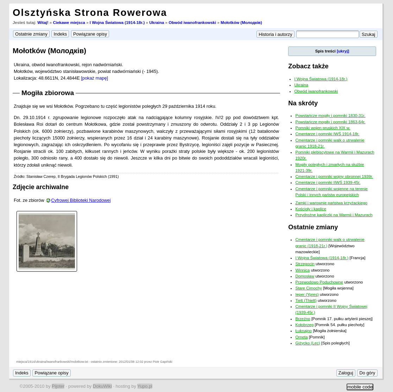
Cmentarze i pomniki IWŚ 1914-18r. (327, 134)
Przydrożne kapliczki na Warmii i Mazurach (333, 215)
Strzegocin (304, 264)
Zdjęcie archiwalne (41, 187)
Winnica (302, 270)
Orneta (301, 337)
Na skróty (303, 103)
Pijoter (58, 386)
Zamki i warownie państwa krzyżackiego (331, 203)
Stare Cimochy (308, 288)
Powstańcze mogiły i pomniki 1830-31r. (330, 115)
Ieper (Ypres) (306, 294)
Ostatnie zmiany (313, 227)
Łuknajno (303, 331)
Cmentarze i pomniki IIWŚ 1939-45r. (327, 182)
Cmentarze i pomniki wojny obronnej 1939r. (334, 176)
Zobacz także (308, 66)
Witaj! (42, 22)
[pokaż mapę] (94, 78)
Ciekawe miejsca (69, 22)
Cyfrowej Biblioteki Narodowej (80, 200)
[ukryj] (343, 51)
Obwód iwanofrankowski (192, 22)
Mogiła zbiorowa (47, 93)
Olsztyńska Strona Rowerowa (90, 12)
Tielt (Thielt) (305, 300)
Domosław (304, 276)
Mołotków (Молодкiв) (241, 22)
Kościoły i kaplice (310, 209)
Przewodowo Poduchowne (319, 282)
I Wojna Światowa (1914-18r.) (117, 22)
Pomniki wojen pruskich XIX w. (322, 128)
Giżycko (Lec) (307, 343)
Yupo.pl (144, 386)
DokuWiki (102, 386)
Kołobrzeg (304, 325)
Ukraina (156, 22)
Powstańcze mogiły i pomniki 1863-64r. (330, 122)
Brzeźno (302, 319)
